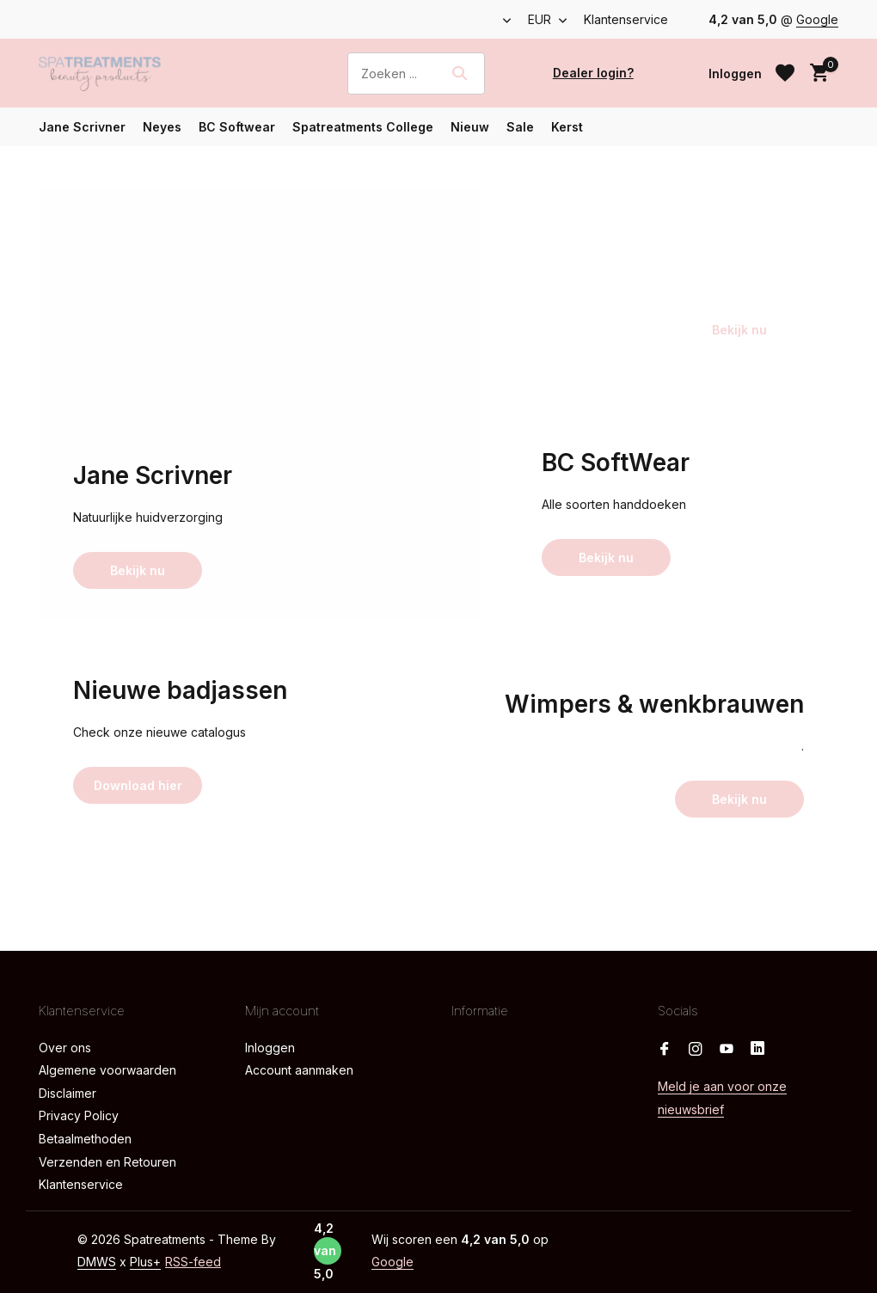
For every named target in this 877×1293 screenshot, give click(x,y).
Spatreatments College (362, 126)
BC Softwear (237, 126)
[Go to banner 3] (672, 518)
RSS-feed (193, 1261)
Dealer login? (593, 72)
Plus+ (145, 1261)
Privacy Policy (79, 1115)
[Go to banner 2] (672, 290)
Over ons (65, 1047)
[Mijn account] (735, 73)
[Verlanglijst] (785, 73)
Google (817, 19)
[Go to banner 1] (260, 404)
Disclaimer (67, 1093)
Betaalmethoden (85, 1138)
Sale (520, 126)
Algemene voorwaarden (107, 1070)
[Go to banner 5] (617, 746)
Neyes (162, 126)
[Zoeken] (416, 73)
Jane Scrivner (82, 126)
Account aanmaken (299, 1070)
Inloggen (270, 1047)
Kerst (567, 126)
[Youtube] (726, 1050)
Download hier (138, 785)
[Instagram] (695, 1050)
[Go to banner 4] (204, 746)
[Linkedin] (757, 1050)
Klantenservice (626, 19)
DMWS (96, 1261)
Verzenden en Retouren (107, 1162)
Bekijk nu (137, 570)
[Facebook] (665, 1050)
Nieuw (470, 126)
